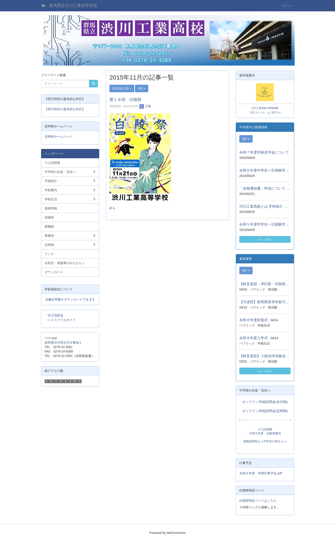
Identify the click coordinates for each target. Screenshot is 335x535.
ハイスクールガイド (62, 320)
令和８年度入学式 (253, 338)
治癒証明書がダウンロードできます (70, 299)
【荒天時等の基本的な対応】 (65, 109)
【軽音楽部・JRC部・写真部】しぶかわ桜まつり (278, 284)
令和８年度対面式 (253, 320)
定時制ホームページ (59, 136)
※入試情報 (265, 429)
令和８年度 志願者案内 (265, 433)
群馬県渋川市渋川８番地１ (63, 342)
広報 (145, 106)
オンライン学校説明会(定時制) (265, 411)
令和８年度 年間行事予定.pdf (260, 473)
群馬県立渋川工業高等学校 (73, 5)
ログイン (288, 5)
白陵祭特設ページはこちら (258, 500)
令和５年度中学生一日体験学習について (271, 224)
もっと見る (265, 239)
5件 (141, 88)
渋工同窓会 (55, 315)
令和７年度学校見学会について (264, 152)
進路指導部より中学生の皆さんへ (265, 441)
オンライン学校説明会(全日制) (265, 402)
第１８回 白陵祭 (125, 99)
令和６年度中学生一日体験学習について (271, 170)
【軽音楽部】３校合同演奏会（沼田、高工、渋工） (280, 356)
